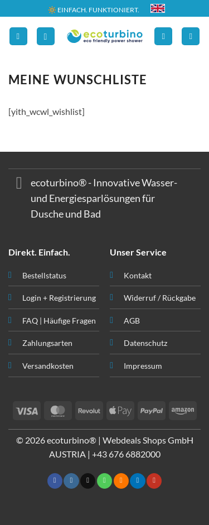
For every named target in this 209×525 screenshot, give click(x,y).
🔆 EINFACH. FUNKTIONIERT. (93, 9)
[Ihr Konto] (163, 36)
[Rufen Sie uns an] (104, 481)
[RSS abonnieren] (121, 481)
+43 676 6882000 (126, 454)
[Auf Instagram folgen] (71, 481)
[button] (18, 36)
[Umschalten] (19, 184)
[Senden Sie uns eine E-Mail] (87, 481)
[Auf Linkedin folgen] (137, 481)
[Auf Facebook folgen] (54, 481)
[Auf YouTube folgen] (154, 481)
